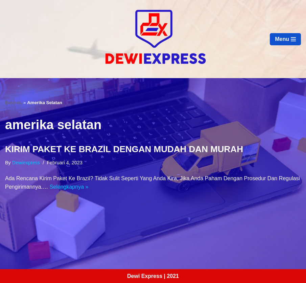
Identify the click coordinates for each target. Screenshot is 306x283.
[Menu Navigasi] (285, 39)
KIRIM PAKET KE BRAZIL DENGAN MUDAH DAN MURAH (124, 149)
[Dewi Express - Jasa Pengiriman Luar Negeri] (153, 39)
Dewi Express (144, 276)
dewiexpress (26, 162)
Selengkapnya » (69, 187)
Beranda (13, 102)
